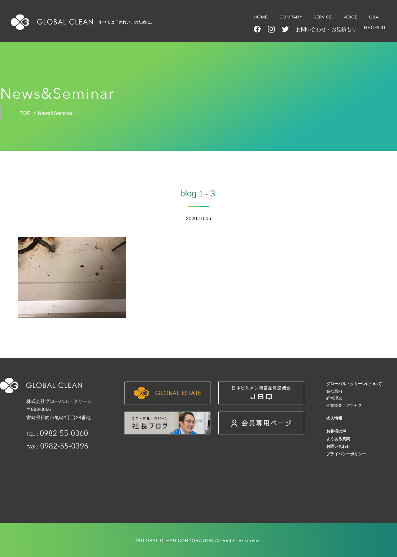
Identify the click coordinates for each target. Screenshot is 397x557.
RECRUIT (375, 27)
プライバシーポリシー (346, 454)
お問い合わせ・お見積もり (326, 29)
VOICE (351, 17)
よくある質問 (338, 439)
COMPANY (290, 17)
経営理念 (334, 398)
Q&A (374, 17)
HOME (261, 17)
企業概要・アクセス (344, 405)
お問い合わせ (338, 446)
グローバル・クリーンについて (354, 384)
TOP (25, 113)
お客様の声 (336, 431)
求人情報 (334, 418)
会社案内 (334, 391)
